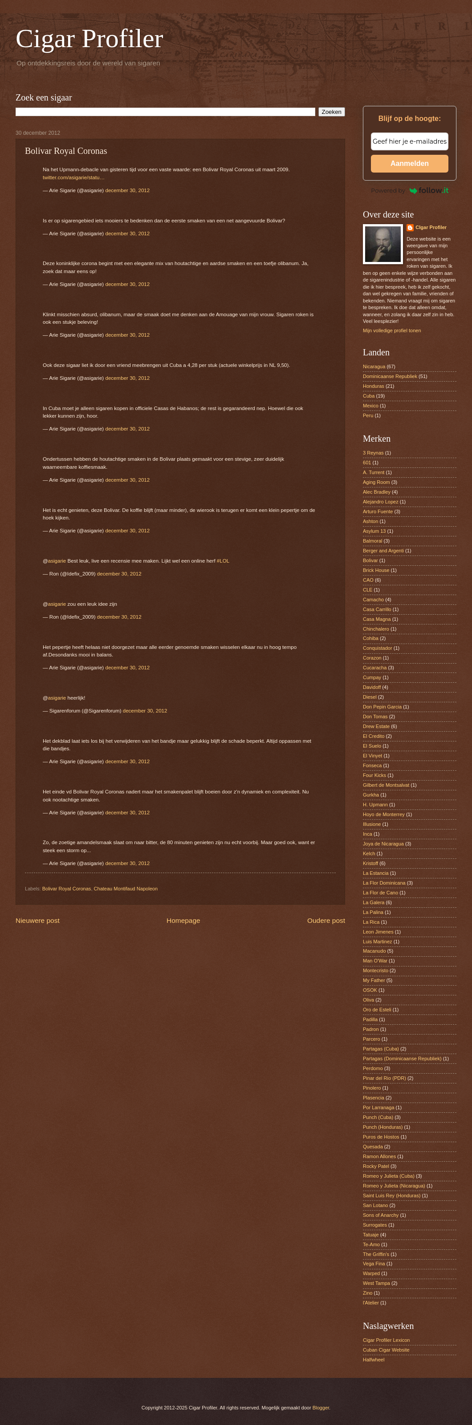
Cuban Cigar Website (386, 1350)
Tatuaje (371, 1234)
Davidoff (372, 687)
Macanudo (374, 951)
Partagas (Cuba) (381, 1048)
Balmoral (372, 540)
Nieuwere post (38, 920)
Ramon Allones (379, 1156)
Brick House (376, 570)
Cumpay (372, 677)
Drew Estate (376, 726)
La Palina (373, 912)
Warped (371, 1273)
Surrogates (375, 1225)
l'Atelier (371, 1302)
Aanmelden (410, 163)
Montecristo (375, 970)
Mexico (370, 405)
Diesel (370, 697)
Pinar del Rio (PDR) (384, 1078)
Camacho (373, 599)
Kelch (369, 853)
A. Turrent (373, 472)
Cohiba (370, 638)
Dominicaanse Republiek (390, 376)
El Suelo (372, 746)
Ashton (370, 521)
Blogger (321, 1407)
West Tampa (376, 1283)
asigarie (57, 561)
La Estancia (376, 873)
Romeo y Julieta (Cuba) (389, 1176)
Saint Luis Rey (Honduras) (391, 1195)
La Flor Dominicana (384, 883)
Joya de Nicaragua (383, 843)
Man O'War (375, 960)
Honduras (373, 386)
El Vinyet (372, 755)
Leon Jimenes (378, 931)
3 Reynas (373, 452)
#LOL (223, 561)
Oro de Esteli (377, 1009)
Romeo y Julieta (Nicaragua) (394, 1185)
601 (367, 462)
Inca (367, 834)
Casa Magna (377, 619)
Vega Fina (374, 1263)
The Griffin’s (376, 1254)
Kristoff (370, 863)
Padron (371, 1029)
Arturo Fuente (378, 511)
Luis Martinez (377, 941)
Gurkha (371, 794)
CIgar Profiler (431, 227)
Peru (368, 415)
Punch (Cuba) (378, 1117)
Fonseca (372, 765)
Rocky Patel (376, 1166)
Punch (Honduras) (383, 1127)
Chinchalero (376, 629)
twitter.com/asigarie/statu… (74, 177)
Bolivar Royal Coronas (66, 888)
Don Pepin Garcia (382, 706)
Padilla (370, 1019)
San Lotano (375, 1205)
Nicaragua (374, 366)
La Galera (373, 902)
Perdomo (373, 1068)
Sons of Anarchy (381, 1215)
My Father (374, 980)
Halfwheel (373, 1359)
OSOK (370, 990)
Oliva (368, 999)
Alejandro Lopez (381, 501)
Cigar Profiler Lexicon (386, 1340)
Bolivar (370, 560)
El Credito (373, 736)
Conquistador (377, 648)
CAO (368, 580)
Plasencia (373, 1097)
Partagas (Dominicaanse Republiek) (402, 1058)
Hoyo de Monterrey (384, 814)
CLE (367, 589)
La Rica (371, 922)
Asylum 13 (374, 531)
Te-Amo (371, 1244)
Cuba (368, 396)
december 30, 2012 (127, 190)
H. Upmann (375, 804)
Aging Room (376, 482)
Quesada (373, 1146)
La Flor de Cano (380, 892)
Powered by (409, 190)
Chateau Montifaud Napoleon (126, 888)
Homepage (183, 920)
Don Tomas (375, 716)
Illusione (372, 824)
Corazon (372, 657)
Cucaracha (375, 667)
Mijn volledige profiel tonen (392, 330)
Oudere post (326, 920)
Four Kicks (374, 775)
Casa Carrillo (377, 609)
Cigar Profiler (89, 38)
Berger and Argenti (383, 550)
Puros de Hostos (381, 1136)
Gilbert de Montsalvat (386, 785)
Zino (367, 1293)
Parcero (371, 1039)
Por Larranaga (379, 1107)
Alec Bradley (377, 492)
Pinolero (372, 1088)
